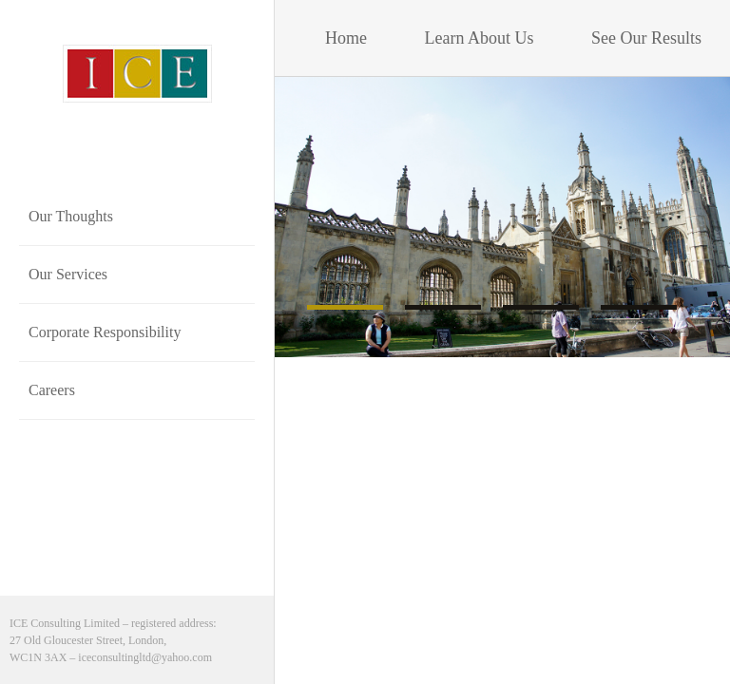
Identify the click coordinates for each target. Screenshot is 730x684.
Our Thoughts (71, 216)
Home (348, 38)
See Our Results (648, 38)
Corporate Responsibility (105, 332)
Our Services (68, 274)
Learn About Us (479, 38)
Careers (52, 390)
